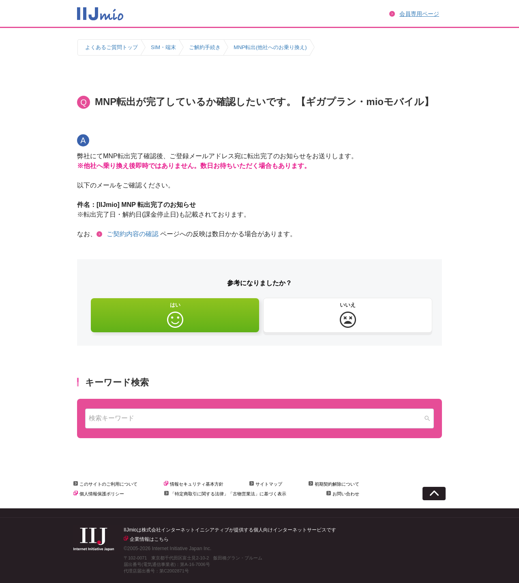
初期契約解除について (337, 484)
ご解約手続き (205, 47)
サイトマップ (268, 484)
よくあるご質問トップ (111, 47)
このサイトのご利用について (108, 484)
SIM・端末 (163, 47)
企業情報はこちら (149, 539)
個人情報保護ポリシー (101, 493)
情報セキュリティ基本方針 (196, 484)
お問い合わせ (345, 493)
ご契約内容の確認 (133, 233)
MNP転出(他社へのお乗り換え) (270, 47)
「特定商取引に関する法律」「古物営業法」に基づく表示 (228, 493)
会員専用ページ (419, 14)
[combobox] (259, 418)
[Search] (427, 418)
